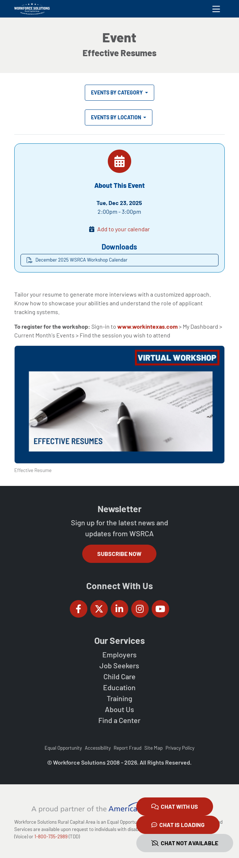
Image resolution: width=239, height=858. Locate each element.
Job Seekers (119, 665)
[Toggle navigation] (216, 8)
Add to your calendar (123, 228)
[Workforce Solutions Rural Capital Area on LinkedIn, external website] (119, 609)
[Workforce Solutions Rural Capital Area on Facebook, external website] (78, 609)
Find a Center (119, 720)
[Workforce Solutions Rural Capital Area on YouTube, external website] (160, 609)
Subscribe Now (119, 553)
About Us (119, 709)
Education (119, 687)
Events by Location (116, 117)
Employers (119, 654)
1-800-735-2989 (51, 836)
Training (119, 698)
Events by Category (117, 92)
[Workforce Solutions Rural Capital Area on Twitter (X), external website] (99, 609)
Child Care (119, 676)
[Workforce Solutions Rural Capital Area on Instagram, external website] (140, 609)
